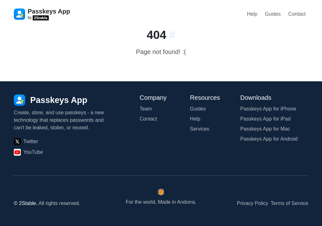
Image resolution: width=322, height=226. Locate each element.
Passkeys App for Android (268, 139)
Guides (273, 14)
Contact (297, 14)
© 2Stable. (25, 203)
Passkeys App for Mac (265, 129)
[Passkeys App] (50, 100)
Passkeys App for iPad (265, 118)
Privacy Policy (252, 203)
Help (252, 14)
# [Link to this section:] (172, 34)
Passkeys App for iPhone (268, 108)
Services (199, 129)
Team (146, 108)
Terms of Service (289, 203)
